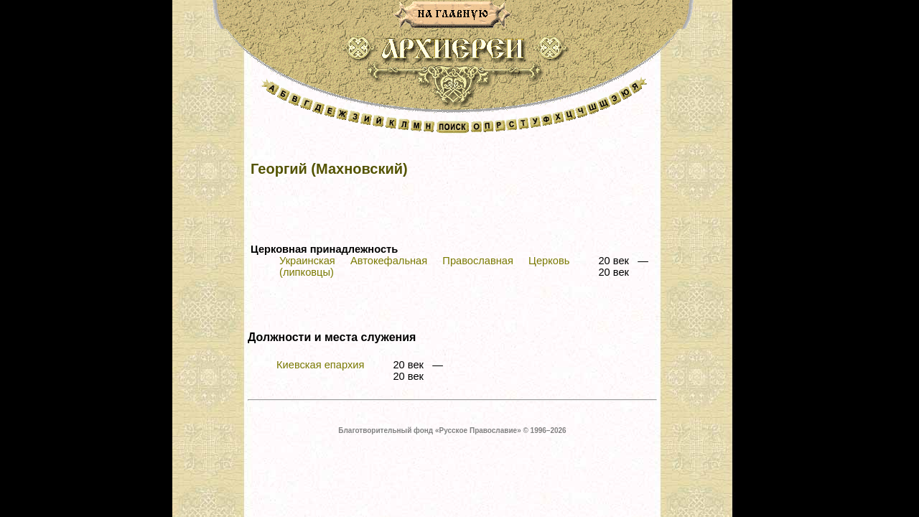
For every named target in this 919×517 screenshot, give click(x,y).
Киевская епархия (320, 365)
